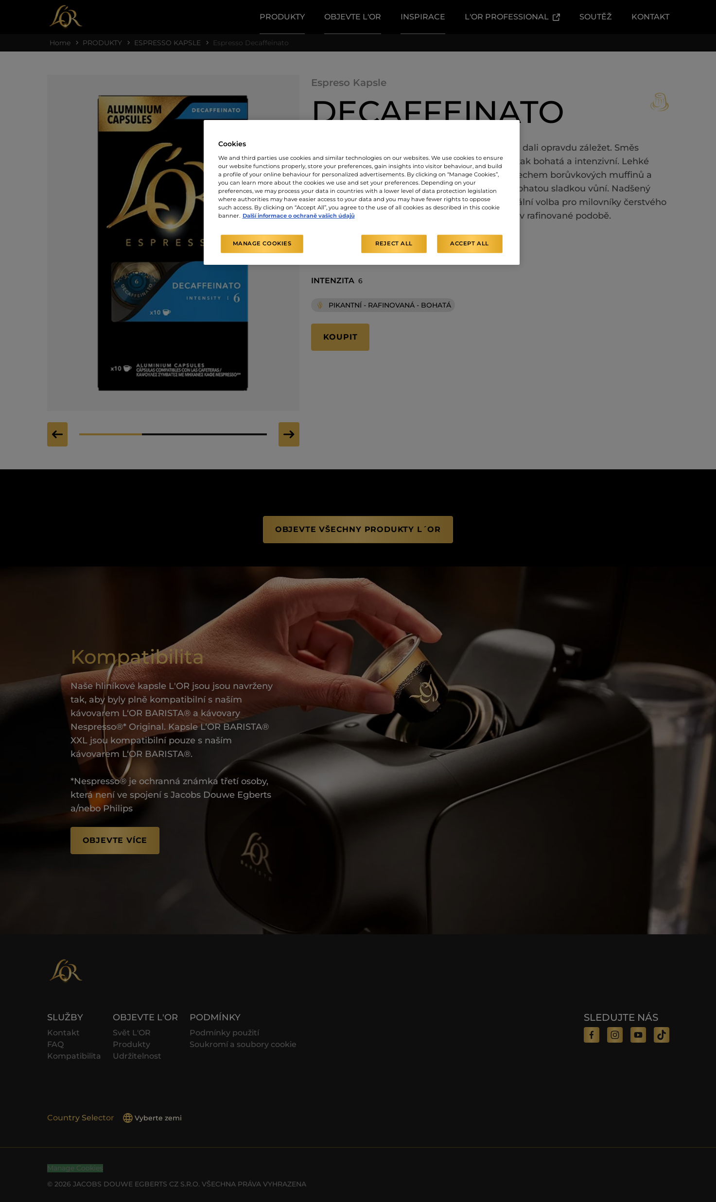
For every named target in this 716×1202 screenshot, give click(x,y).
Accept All (469, 243)
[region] (362, 192)
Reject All (394, 243)
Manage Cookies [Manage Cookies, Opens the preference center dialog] (262, 243)
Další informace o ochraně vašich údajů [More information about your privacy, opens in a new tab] (299, 215)
